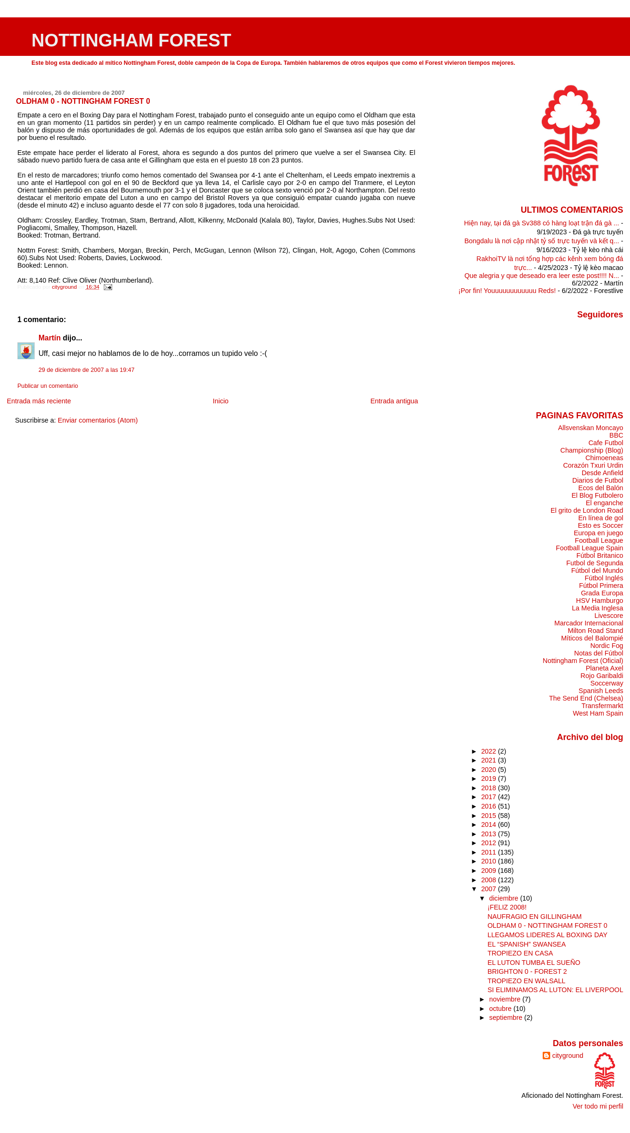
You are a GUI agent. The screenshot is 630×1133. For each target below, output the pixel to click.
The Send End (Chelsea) (586, 698)
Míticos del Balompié (592, 638)
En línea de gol (600, 518)
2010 (489, 861)
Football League (599, 540)
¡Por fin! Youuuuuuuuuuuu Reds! (507, 290)
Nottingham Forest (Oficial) (583, 660)
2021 (489, 760)
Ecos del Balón (600, 488)
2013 (489, 834)
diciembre (504, 898)
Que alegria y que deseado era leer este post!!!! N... (541, 275)
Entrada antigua (394, 401)
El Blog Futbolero (597, 495)
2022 (489, 751)
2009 (489, 870)
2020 (489, 769)
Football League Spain (589, 548)
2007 (489, 889)
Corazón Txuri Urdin (593, 465)
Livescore (608, 615)
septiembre (506, 1017)
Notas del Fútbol (598, 653)
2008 (489, 880)
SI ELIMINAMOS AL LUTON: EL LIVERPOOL (555, 990)
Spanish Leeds (601, 690)
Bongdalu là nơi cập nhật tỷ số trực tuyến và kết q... (541, 241)
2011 (489, 852)
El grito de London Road (587, 510)
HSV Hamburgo (599, 600)
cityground (567, 1055)
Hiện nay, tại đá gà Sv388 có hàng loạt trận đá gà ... (541, 223)
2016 (489, 806)
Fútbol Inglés (603, 578)
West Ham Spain (598, 713)
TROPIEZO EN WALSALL (526, 981)
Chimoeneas (604, 458)
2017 (489, 797)
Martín (49, 338)
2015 (489, 815)
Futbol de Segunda (594, 563)
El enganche (604, 503)
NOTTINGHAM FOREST (131, 40)
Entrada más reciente (39, 401)
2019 (489, 778)
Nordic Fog (606, 645)
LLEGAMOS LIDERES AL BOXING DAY (547, 935)
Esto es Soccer (600, 525)
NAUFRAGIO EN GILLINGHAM (534, 916)
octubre (501, 1008)
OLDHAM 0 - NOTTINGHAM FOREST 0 (547, 925)
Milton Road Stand (595, 630)
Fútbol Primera (601, 585)
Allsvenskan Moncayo (590, 428)
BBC (616, 435)
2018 (489, 788)
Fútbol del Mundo (597, 570)
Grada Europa (602, 593)
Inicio (221, 401)
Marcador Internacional (588, 623)
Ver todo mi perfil (598, 1106)
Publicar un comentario (47, 386)
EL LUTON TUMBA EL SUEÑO (533, 962)
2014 (489, 824)
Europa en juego (598, 533)
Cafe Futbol (605, 443)
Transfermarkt (602, 705)
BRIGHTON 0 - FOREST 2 (527, 971)
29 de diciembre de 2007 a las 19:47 (86, 370)
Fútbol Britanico (599, 555)
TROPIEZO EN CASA (520, 953)
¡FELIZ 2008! (506, 907)
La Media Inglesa (597, 608)
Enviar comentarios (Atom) (98, 420)
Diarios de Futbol (597, 480)
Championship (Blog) (592, 450)
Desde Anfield (602, 473)
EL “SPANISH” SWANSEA (526, 944)
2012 (489, 843)
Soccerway (606, 683)
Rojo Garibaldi (602, 675)
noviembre (505, 999)
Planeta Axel (604, 668)
